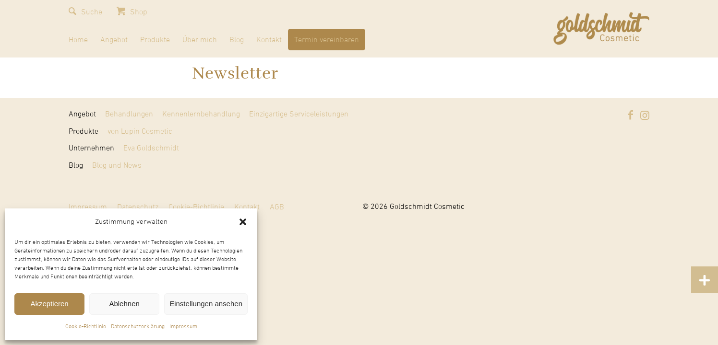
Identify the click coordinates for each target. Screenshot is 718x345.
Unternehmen (91, 148)
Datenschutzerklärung (138, 327)
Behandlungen (129, 114)
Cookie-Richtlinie (85, 327)
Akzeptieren (49, 303)
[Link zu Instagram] (644, 115)
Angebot (82, 114)
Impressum (183, 327)
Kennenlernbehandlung (201, 114)
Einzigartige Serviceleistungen (298, 114)
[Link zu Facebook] (630, 115)
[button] (243, 222)
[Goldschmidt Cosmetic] (601, 29)
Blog (76, 165)
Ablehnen (124, 303)
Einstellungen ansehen (205, 303)
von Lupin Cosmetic (140, 131)
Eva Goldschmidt (151, 148)
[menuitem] (78, 41)
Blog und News (117, 165)
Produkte (83, 131)
